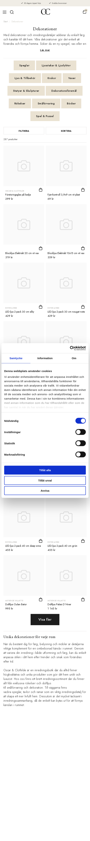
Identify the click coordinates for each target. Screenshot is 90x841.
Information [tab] (45, 358)
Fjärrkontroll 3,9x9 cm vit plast (64, 194)
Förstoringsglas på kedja (18, 194)
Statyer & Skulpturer (26, 91)
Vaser (72, 78)
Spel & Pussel (45, 116)
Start (5, 21)
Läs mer (45, 50)
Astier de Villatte (14, 600)
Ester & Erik (11, 308)
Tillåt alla (45, 470)
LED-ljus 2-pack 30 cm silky (19, 311)
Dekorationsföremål (64, 91)
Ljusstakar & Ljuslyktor (56, 65)
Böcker (71, 103)
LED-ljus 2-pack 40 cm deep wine (23, 546)
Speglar (24, 65)
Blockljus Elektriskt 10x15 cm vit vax (66, 253)
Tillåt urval (45, 480)
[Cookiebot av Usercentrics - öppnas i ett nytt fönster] (70, 348)
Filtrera (24, 131)
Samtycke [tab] (15, 358)
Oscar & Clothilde (14, 191)
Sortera (66, 131)
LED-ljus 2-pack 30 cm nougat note (66, 311)
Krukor (52, 78)
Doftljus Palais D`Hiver (59, 604)
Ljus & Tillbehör (25, 78)
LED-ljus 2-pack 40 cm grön (62, 546)
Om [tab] (74, 358)
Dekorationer (17, 21)
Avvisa (45, 490)
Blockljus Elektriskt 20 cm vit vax (22, 253)
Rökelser (20, 103)
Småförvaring (46, 103)
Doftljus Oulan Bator (16, 604)
